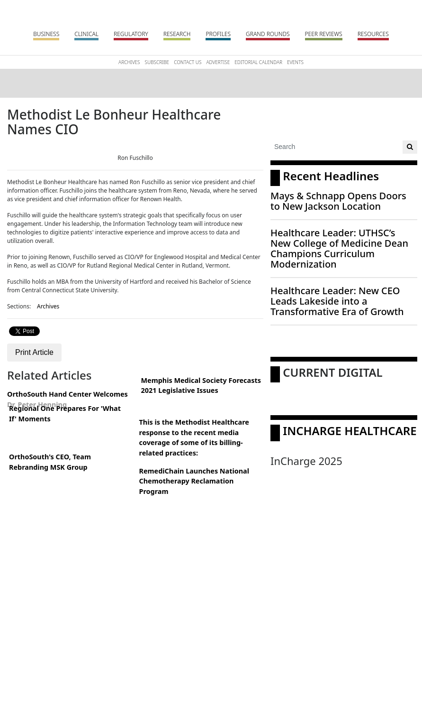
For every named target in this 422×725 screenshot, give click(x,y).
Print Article (34, 352)
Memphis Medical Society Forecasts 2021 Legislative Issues (201, 385)
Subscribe (157, 62)
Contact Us (187, 62)
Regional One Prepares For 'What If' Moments (65, 413)
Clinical (86, 34)
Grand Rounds (267, 34)
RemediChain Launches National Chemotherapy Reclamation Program (194, 481)
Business (46, 34)
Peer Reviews (323, 34)
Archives (129, 62)
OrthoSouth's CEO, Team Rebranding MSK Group (50, 462)
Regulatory (131, 34)
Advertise (218, 62)
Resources (373, 34)
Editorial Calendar (258, 62)
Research (177, 34)
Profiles (218, 34)
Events (295, 62)
